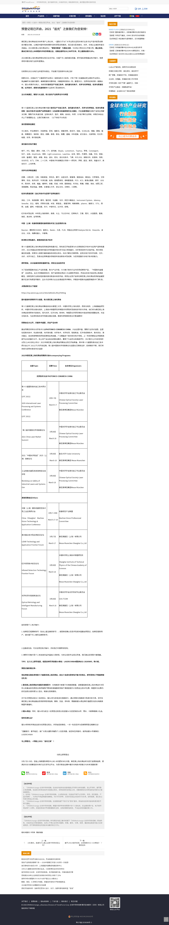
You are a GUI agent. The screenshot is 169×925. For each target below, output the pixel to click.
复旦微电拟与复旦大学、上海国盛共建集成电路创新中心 (41, 865)
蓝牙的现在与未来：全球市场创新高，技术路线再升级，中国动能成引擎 (47, 872)
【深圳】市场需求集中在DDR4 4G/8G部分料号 (125, 47)
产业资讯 (41, 16)
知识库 (103, 16)
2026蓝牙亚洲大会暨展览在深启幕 (33, 885)
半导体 (32, 832)
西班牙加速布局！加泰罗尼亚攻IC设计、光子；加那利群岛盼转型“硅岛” (48, 888)
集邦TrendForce (28, 2)
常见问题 (74, 901)
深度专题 (56, 16)
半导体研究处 (41, 2)
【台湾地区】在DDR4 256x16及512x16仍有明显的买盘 (127, 54)
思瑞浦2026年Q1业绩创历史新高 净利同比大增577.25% (41, 875)
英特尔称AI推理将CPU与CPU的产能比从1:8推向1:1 (39, 878)
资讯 (28, 22)
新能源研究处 (73, 2)
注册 (138, 8)
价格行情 (72, 16)
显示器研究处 (52, 2)
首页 (27, 16)
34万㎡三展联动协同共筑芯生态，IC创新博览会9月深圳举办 (42, 869)
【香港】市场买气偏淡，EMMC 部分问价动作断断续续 (127, 35)
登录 (145, 8)
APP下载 (117, 16)
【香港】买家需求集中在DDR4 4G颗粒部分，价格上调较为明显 (127, 50)
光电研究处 (63, 2)
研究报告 (88, 16)
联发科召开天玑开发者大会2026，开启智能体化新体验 (40, 859)
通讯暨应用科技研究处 (88, 2)
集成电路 (39, 832)
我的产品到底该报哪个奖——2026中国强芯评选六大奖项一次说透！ (45, 862)
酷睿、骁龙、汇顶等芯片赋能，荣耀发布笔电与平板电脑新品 (43, 882)
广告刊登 (55, 901)
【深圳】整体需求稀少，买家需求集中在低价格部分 (127, 32)
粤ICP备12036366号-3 (84, 922)
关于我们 (24, 901)
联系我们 (64, 901)
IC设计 (34, 22)
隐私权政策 (45, 901)
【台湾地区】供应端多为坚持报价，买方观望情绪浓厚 (127, 38)
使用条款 (34, 901)
